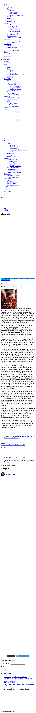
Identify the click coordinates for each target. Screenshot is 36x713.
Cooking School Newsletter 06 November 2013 (13, 445)
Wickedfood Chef (6, 286)
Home (5, 4)
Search (17, 120)
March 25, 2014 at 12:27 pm (17, 457)
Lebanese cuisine (26, 436)
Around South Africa (13, 42)
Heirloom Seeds (11, 48)
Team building (8, 20)
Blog (8, 9)
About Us (6, 5)
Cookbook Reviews (6, 278)
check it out (7, 457)
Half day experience (15, 31)
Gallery (6, 52)
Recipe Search (14, 12)
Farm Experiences (12, 25)
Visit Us (6, 23)
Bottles (9, 45)
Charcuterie (7, 39)
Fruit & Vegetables (12, 47)
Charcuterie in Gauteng (13, 41)
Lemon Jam (6, 206)
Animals (9, 7)
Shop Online (7, 44)
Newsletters (13, 13)
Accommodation (11, 34)
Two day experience (15, 28)
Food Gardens (11, 17)
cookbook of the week (15, 436)
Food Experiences (12, 26)
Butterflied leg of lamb (10, 682)
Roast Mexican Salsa (9, 681)
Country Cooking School (14, 37)
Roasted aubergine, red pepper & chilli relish (15, 677)
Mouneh (16, 438)
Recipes (12, 10)
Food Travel (14, 278)
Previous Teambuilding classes (18, 15)
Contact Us (7, 53)
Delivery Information (13, 50)
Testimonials (10, 18)
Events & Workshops (13, 33)
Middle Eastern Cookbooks (24, 278)
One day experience (15, 29)
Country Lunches (12, 36)
